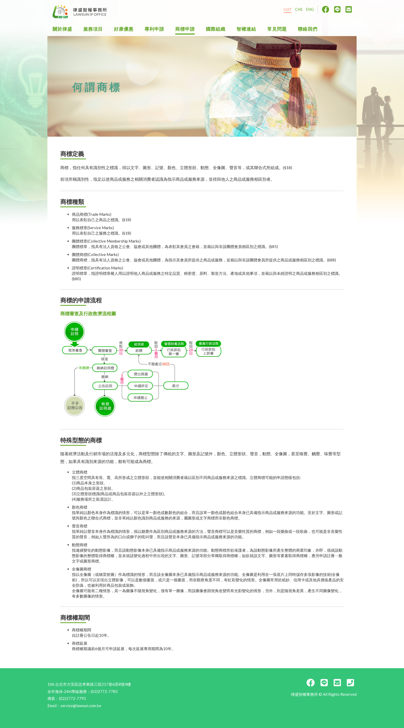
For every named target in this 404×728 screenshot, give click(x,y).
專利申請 (154, 29)
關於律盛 (62, 29)
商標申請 (185, 29)
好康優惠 (123, 29)
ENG (310, 9)
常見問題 (277, 29)
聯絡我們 (307, 29)
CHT (288, 9)
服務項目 (93, 29)
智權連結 (246, 29)
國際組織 (215, 29)
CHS (298, 9)
